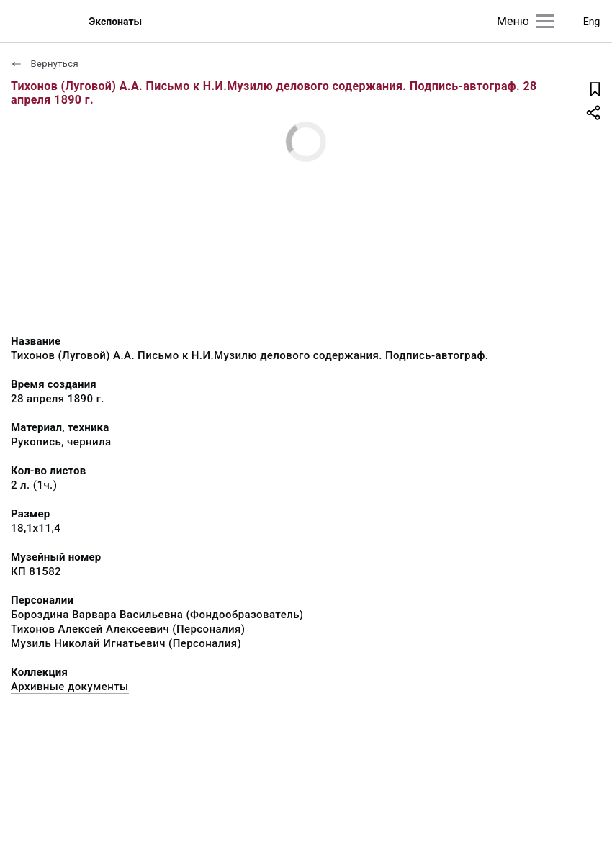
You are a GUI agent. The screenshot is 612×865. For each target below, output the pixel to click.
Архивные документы (70, 686)
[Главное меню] (545, 21)
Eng (591, 21)
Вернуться (44, 63)
